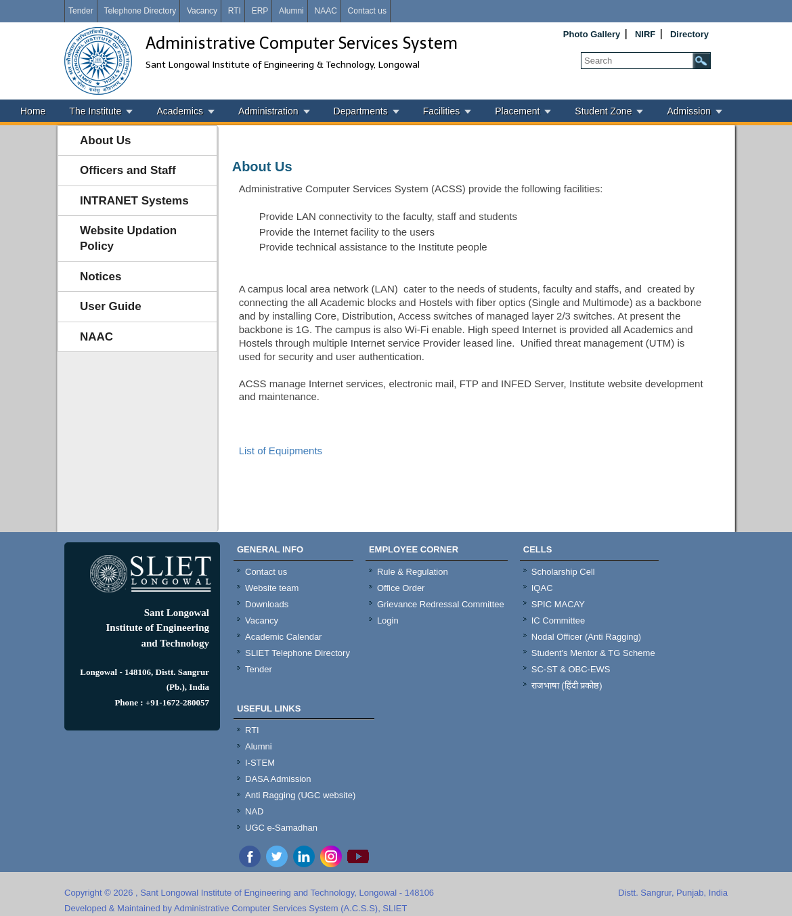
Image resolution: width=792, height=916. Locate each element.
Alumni (291, 11)
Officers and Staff (128, 170)
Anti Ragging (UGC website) (300, 795)
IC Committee (558, 620)
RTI (234, 11)
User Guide (110, 306)
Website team (272, 588)
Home (32, 111)
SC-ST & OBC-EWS (571, 669)
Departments (361, 111)
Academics (179, 111)
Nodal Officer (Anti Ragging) (586, 637)
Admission (689, 111)
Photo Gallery (592, 34)
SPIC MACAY (558, 604)
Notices (100, 276)
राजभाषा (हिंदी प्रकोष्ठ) (566, 685)
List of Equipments (280, 450)
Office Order (401, 588)
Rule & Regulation (412, 572)
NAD (254, 811)
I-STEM (260, 763)
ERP (260, 11)
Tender (80, 11)
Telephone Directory (140, 11)
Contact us (367, 11)
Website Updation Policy (128, 238)
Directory (689, 34)
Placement (517, 111)
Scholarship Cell (563, 572)
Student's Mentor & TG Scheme (593, 653)
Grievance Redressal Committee (440, 604)
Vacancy (202, 11)
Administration (268, 111)
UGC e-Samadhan (281, 828)
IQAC (542, 588)
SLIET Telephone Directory (297, 653)
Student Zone (603, 111)
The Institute (95, 111)
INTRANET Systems (134, 200)
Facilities (441, 111)
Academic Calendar (283, 637)
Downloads (266, 604)
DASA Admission (278, 779)
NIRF (645, 34)
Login (388, 620)
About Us (105, 140)
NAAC (325, 11)
